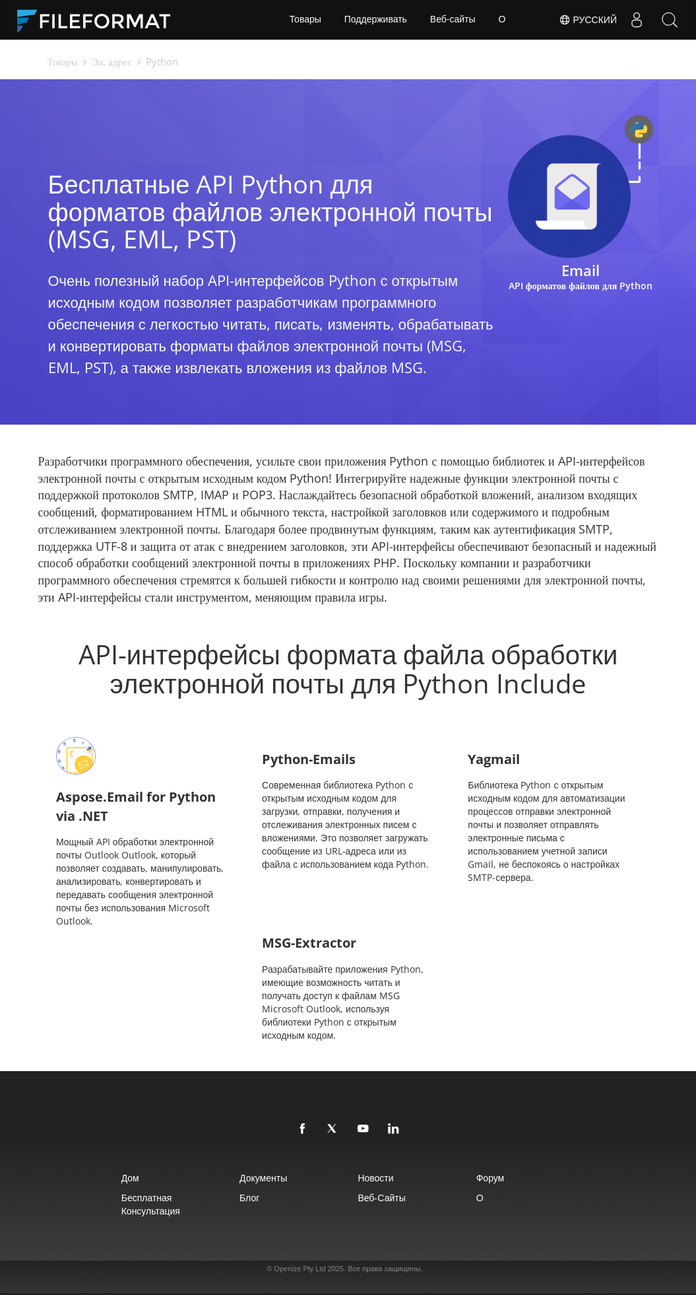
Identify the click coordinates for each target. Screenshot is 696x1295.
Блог (249, 1197)
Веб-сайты (453, 20)
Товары (305, 20)
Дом (130, 1178)
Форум (490, 1178)
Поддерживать (375, 20)
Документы (263, 1178)
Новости (376, 1178)
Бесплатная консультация (150, 1204)
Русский (588, 20)
